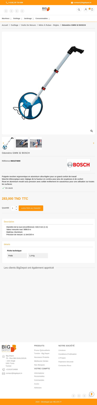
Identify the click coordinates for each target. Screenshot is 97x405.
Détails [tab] (7, 244)
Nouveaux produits (41, 357)
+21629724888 (12, 369)
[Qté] (13, 208)
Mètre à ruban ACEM (48, 309)
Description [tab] (9, 222)
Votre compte (42, 369)
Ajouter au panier (30, 208)
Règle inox (80, 309)
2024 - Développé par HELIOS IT (48, 402)
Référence (6, 161)
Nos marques (39, 365)
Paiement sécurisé (65, 362)
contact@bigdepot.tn (81, 3)
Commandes (39, 380)
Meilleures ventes (41, 361)
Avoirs (36, 384)
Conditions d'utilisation (67, 354)
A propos (62, 358)
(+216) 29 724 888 (14, 3)
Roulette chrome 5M (17, 309)
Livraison (62, 350)
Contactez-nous (64, 365)
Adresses (38, 388)
